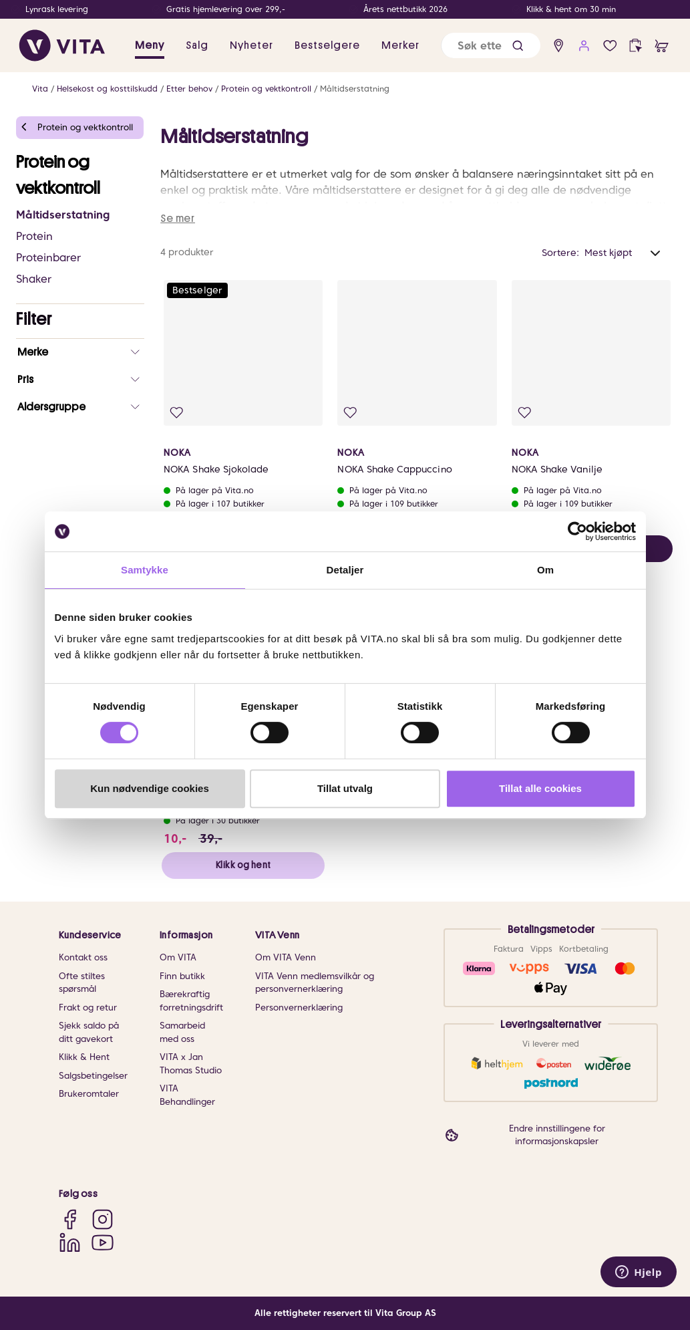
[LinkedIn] (70, 1242)
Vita (40, 89)
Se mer (177, 218)
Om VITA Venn (285, 957)
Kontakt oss (83, 957)
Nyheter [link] (251, 45)
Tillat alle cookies (540, 788)
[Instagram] (103, 1218)
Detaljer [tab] (345, 569)
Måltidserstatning (354, 89)
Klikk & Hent (84, 1057)
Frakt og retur (88, 1008)
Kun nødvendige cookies (149, 788)
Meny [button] (149, 45)
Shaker (33, 279)
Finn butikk (182, 976)
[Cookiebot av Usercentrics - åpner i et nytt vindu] (577, 531)
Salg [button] (197, 45)
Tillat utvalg (345, 788)
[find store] (559, 46)
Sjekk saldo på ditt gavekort (89, 1032)
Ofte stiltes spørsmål (82, 982)
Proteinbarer (48, 257)
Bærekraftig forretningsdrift (191, 1001)
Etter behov (189, 89)
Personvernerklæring (299, 1008)
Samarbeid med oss (182, 1032)
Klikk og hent (243, 865)
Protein (34, 236)
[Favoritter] (610, 46)
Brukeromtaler (89, 1094)
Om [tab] (545, 569)
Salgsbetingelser (93, 1076)
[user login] (584, 46)
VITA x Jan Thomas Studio (191, 1063)
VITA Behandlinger (187, 1095)
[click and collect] (636, 46)
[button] (518, 46)
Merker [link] (400, 45)
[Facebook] (70, 1218)
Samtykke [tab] (144, 569)
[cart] (662, 46)
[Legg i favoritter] (177, 413)
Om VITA (178, 957)
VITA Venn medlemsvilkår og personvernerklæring (314, 982)
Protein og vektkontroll (266, 89)
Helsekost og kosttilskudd (107, 89)
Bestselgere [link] (327, 45)
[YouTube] (103, 1242)
